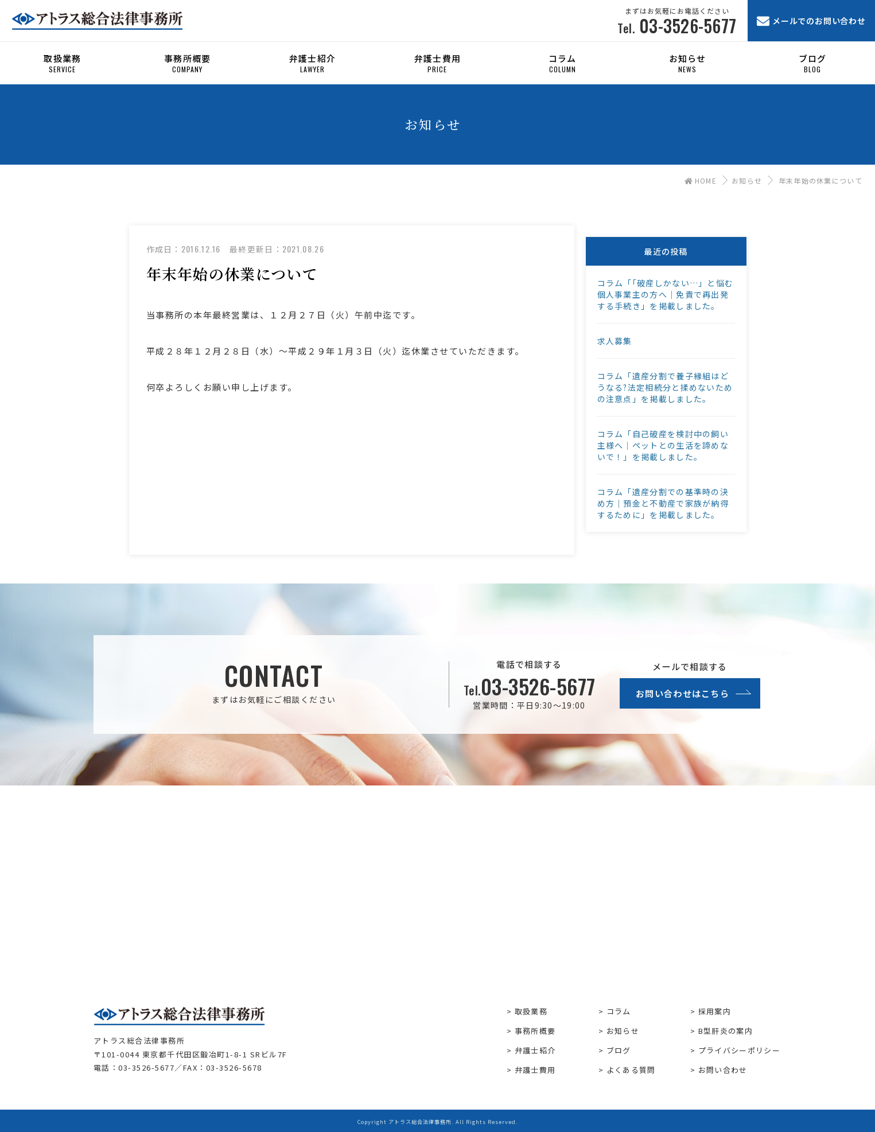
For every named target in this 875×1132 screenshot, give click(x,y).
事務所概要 (535, 1030)
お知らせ (747, 180)
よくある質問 (631, 1069)
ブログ (618, 1050)
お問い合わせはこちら (682, 693)
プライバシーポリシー (739, 1050)
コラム (618, 1011)
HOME (701, 180)
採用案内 (714, 1011)
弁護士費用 (535, 1069)
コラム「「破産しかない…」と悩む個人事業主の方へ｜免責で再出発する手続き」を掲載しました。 (665, 294)
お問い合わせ (723, 1069)
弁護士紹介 (535, 1050)
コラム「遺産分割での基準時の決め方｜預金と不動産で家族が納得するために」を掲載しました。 (663, 503)
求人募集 (614, 341)
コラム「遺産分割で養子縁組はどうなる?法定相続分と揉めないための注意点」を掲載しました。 (665, 387)
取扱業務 (531, 1011)
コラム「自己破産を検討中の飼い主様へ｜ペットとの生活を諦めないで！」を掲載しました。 (663, 445)
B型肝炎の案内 (725, 1030)
